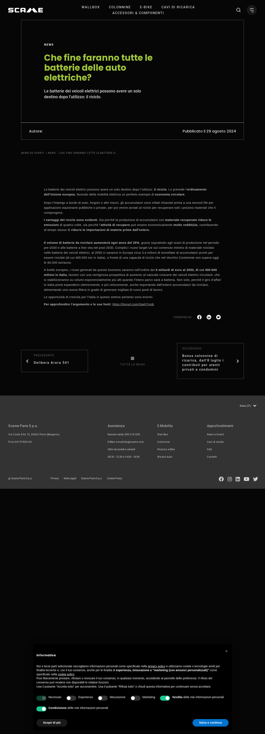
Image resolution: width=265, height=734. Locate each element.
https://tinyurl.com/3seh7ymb (133, 549)
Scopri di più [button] (52, 722)
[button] (226, 651)
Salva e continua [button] (210, 722)
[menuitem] (91, 7)
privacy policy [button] (156, 666)
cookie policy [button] (66, 674)
